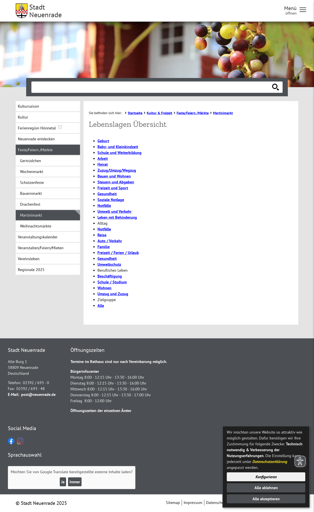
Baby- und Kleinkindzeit (117, 146)
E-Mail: (13, 394)
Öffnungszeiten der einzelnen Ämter (100, 410)
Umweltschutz (109, 264)
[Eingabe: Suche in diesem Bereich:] (152, 87)
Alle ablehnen (266, 487)
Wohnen (104, 287)
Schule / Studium (112, 282)
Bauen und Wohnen (114, 176)
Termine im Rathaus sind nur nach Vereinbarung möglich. (118, 361)
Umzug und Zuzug (112, 293)
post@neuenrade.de (38, 394)
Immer (75, 481)
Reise (101, 234)
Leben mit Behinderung (117, 217)
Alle (100, 305)
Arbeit (102, 158)
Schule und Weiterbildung (119, 152)
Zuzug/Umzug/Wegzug (116, 170)
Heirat (102, 164)
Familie (103, 246)
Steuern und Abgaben (115, 182)
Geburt (103, 140)
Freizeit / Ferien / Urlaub (118, 252)
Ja (63, 481)
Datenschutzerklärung (270, 461)
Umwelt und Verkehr (114, 211)
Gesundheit (107, 193)
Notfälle (104, 205)
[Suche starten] (275, 87)
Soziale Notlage (110, 199)
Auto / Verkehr (109, 240)
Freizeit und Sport (112, 187)
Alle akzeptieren (266, 498)
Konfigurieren (266, 476)
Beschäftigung (109, 276)
